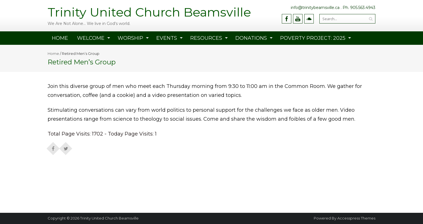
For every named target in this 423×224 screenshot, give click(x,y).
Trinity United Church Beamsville (109, 218)
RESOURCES (206, 38)
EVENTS (166, 38)
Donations (251, 38)
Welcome (90, 38)
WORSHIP (130, 38)
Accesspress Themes (356, 218)
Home (60, 38)
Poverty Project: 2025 (312, 38)
